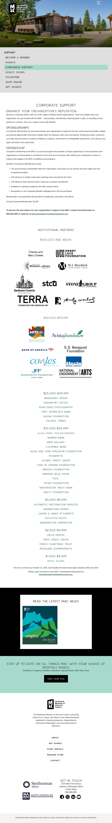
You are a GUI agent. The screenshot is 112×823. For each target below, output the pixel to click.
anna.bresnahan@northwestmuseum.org (49, 214)
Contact (55, 760)
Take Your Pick (56, 679)
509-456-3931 (71, 792)
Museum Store (55, 755)
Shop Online (14, 82)
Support (10, 52)
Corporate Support (19, 67)
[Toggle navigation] (99, 9)
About (55, 738)
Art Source (13, 87)
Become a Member (18, 57)
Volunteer (12, 77)
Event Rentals (55, 749)
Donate (11, 62)
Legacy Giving (15, 72)
